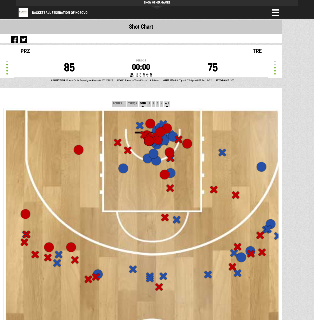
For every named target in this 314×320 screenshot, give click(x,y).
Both (143, 103)
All (167, 103)
